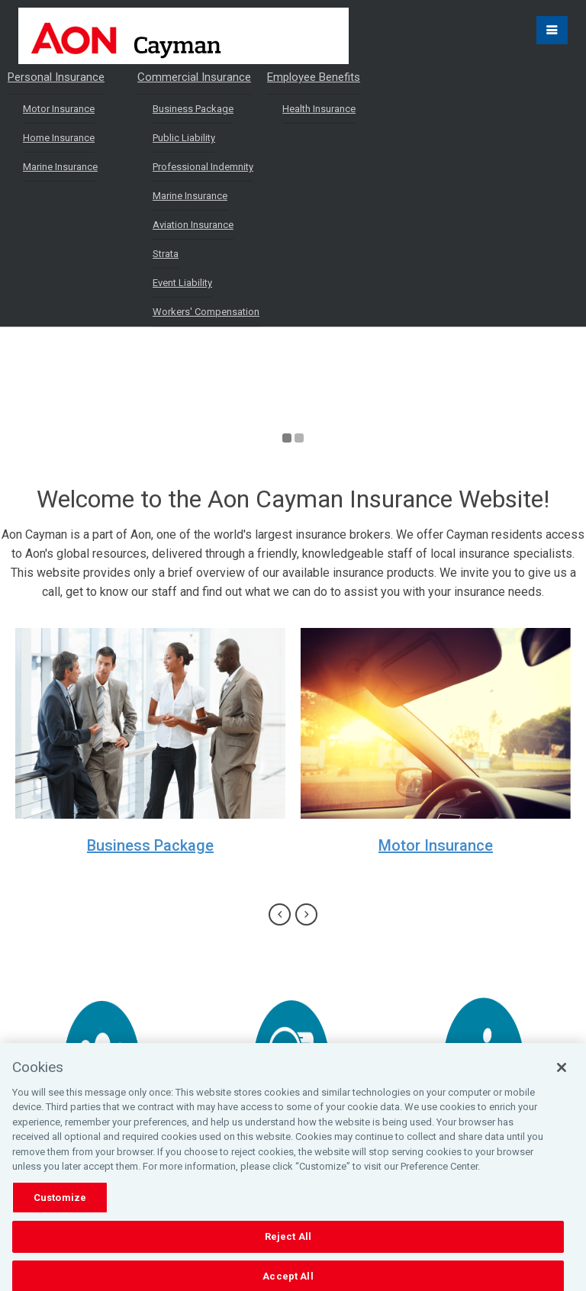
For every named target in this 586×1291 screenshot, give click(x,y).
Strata (166, 253)
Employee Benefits (313, 77)
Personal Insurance (56, 77)
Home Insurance (59, 137)
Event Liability (182, 282)
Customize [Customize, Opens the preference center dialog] (60, 1208)
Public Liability (184, 137)
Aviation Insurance (193, 224)
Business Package (193, 108)
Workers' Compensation (206, 311)
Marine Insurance (60, 166)
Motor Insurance (59, 108)
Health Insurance (319, 108)
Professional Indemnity (203, 166)
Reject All (288, 1248)
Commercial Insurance (194, 77)
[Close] (561, 1078)
